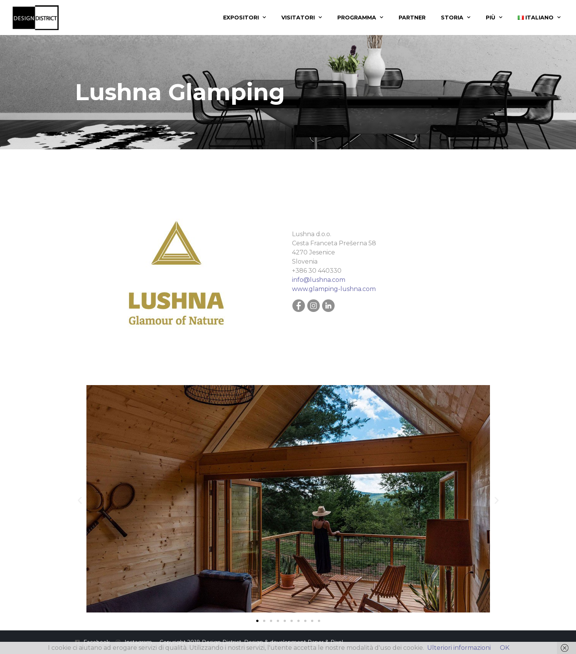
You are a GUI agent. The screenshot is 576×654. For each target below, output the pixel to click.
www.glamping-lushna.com (334, 289)
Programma (360, 17)
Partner (412, 17)
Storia (456, 17)
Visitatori (301, 17)
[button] (80, 500)
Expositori (244, 17)
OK (504, 647)
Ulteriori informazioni (459, 647)
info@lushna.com (318, 279)
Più (494, 17)
